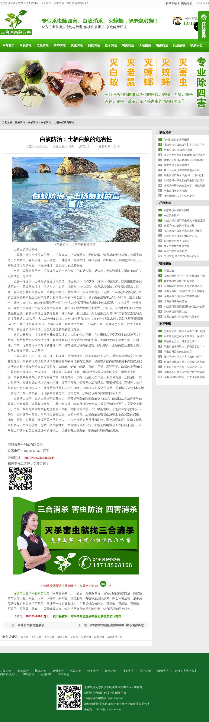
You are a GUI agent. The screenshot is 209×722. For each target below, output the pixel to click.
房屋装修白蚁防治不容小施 (179, 225)
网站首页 (9, 45)
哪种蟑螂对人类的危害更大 (179, 195)
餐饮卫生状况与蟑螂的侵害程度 (182, 170)
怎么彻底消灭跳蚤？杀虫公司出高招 (184, 331)
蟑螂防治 (60, 45)
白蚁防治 (26, 45)
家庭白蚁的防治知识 (175, 251)
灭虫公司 (86, 637)
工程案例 (145, 45)
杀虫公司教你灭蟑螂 (175, 190)
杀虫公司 (36, 637)
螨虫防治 (162, 670)
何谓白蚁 (169, 270)
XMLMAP (203, 3)
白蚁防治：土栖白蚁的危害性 (57, 122)
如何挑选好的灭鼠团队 (176, 139)
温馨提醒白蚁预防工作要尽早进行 (183, 286)
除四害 (25, 637)
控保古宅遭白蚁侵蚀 (175, 301)
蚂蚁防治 (94, 45)
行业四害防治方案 (186, 670)
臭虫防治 (77, 45)
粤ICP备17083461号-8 (108, 709)
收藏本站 (171, 3)
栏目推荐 (165, 203)
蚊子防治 (111, 45)
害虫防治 (162, 45)
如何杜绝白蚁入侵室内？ (178, 240)
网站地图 (186, 3)
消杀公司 (62, 637)
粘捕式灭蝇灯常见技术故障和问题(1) (184, 361)
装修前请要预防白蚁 (175, 311)
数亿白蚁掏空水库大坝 (176, 246)
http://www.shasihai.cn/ (39, 457)
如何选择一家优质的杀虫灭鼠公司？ (184, 180)
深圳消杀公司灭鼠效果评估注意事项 (184, 372)
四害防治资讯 (8, 674)
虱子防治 (145, 670)
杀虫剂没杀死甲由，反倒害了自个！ (184, 346)
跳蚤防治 (128, 670)
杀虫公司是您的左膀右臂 (178, 351)
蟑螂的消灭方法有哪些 (176, 165)
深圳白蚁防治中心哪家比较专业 (182, 316)
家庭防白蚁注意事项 (30, 625)
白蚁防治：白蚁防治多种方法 (180, 235)
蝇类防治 (128, 45)
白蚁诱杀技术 (171, 215)
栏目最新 (165, 263)
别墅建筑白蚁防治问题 (176, 210)
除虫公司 (99, 637)
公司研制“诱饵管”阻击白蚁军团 (181, 256)
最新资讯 (165, 132)
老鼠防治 (43, 45)
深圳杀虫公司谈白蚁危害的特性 (182, 296)
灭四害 (74, 637)
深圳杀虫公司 (114, 637)
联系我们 (196, 45)
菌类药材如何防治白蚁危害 (179, 280)
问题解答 (179, 45)
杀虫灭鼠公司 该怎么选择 (178, 149)
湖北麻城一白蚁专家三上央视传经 (183, 230)
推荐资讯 (165, 323)
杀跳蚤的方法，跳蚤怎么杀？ (180, 341)
